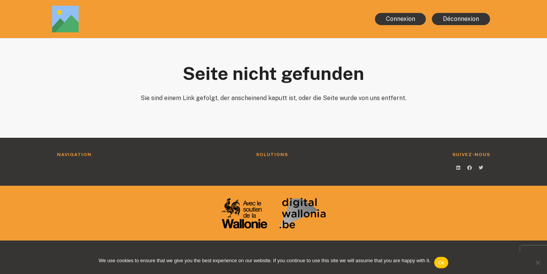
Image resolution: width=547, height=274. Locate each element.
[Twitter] (481, 168)
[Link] (130, 19)
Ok (441, 263)
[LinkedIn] (458, 168)
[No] (537, 262)
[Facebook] (469, 168)
